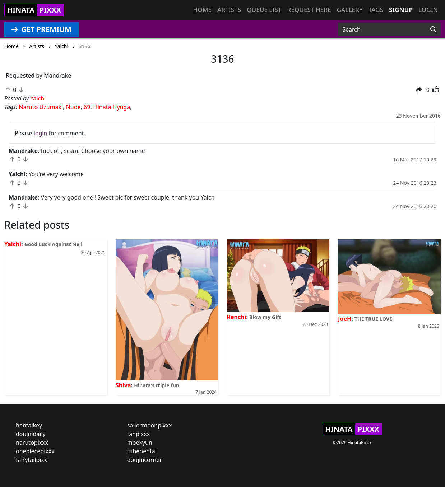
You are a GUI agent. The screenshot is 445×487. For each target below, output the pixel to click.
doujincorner (144, 460)
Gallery (350, 10)
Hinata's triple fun (156, 385)
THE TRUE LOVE (373, 318)
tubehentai (142, 451)
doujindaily (31, 434)
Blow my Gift (265, 317)
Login (428, 10)
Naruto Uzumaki (41, 107)
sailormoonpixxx (149, 425)
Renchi (236, 317)
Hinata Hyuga (111, 107)
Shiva (123, 385)
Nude (73, 107)
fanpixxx (138, 434)
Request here (309, 10)
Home (202, 10)
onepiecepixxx (35, 451)
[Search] (433, 29)
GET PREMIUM (41, 29)
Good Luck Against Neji (53, 244)
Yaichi (12, 244)
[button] (419, 90)
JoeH (344, 319)
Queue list (264, 10)
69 (87, 107)
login (40, 133)
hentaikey (29, 425)
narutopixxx (32, 442)
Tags (375, 10)
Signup (401, 10)
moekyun (139, 442)
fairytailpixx (31, 460)
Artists (229, 10)
